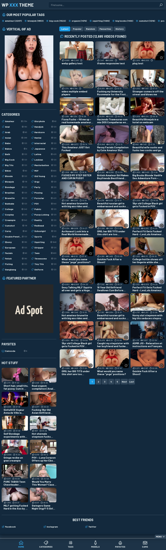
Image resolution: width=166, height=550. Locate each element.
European (16, 248)
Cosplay (16, 215)
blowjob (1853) (35, 20)
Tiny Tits (45, 264)
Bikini (16, 171)
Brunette (16, 198)
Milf (45, 171)
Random (90, 28)
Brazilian (16, 193)
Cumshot (16, 226)
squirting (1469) (101, 20)
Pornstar (45, 198)
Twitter (92, 526)
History (120, 28)
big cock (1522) (57, 20)
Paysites (120, 546)
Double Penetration (16, 237)
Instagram (52, 526)
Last (131, 381)
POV (45, 204)
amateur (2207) (13, 20)
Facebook (10, 526)
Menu (159, 536)
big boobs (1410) (124, 20)
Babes (16, 149)
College (16, 209)
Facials (16, 253)
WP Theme (18, 5)
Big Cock (16, 160)
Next (124, 381)
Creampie (16, 220)
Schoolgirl (45, 231)
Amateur (16, 121)
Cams (145, 546)
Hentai (45, 138)
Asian (16, 138)
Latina (45, 154)
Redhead (45, 226)
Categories (46, 546)
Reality (45, 220)
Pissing (45, 193)
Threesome (45, 259)
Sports (45, 237)
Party (45, 187)
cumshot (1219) (147, 20)
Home (21, 546)
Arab (16, 132)
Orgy (45, 182)
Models (95, 546)
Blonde (16, 176)
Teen (45, 253)
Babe (16, 143)
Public (45, 209)
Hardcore (45, 132)
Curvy (16, 231)
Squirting (45, 242)
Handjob (45, 127)
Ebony (16, 242)
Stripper (45, 248)
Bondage (16, 187)
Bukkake (16, 204)
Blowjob (16, 182)
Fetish (16, 259)
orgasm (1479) (79, 20)
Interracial (45, 143)
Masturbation (45, 165)
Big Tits (16, 165)
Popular (77, 28)
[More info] (91, 58)
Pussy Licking (45, 215)
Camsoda (16, 351)
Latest (64, 28)
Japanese (45, 149)
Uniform (45, 270)
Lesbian (45, 160)
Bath (16, 154)
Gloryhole (45, 121)
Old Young (45, 176)
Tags (70, 546)
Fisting (16, 264)
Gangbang (16, 270)
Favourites (105, 28)
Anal (16, 127)
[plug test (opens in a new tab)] (147, 54)
